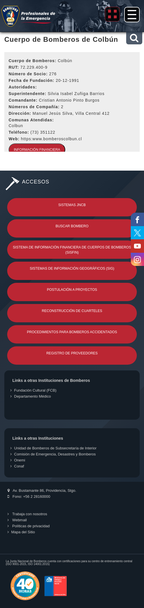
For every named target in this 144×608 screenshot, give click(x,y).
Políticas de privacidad (28, 526)
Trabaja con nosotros (27, 514)
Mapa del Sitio (21, 532)
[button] (134, 37)
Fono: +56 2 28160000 (28, 496)
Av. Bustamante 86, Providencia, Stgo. (41, 490)
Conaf (17, 466)
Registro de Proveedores (72, 353)
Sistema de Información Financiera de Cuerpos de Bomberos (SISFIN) (72, 249)
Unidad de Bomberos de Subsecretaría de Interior (53, 448)
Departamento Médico (30, 396)
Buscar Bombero (72, 226)
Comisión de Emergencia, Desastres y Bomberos (53, 454)
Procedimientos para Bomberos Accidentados (72, 332)
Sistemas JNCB (72, 205)
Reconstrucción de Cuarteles (72, 311)
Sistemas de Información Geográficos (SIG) (72, 269)
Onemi (17, 460)
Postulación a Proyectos (72, 290)
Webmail (17, 520)
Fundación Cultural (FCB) (33, 390)
